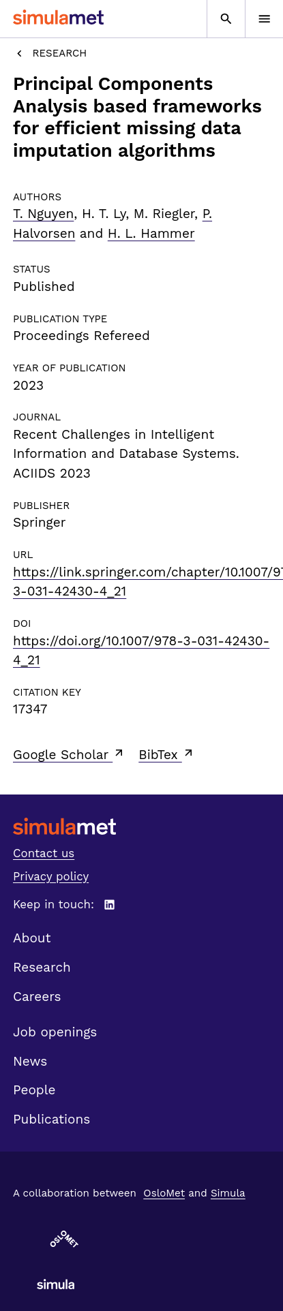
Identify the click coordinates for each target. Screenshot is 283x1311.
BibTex (166, 754)
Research (50, 53)
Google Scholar (69, 754)
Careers (37, 996)
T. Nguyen (43, 213)
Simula (228, 1193)
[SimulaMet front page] (141, 826)
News (30, 1061)
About (32, 938)
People (34, 1090)
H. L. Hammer (151, 233)
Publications (51, 1119)
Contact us (43, 853)
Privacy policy (51, 876)
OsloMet (164, 1193)
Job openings (55, 1032)
